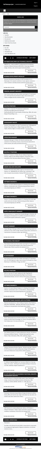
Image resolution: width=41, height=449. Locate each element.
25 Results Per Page (22, 58)
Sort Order (32, 58)
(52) (5, 33)
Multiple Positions (9, 106)
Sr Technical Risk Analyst (12, 241)
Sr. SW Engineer (9, 255)
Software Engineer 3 (10, 196)
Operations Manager (10, 137)
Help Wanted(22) (8, 37)
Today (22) (7, 49)
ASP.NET (15, 381)
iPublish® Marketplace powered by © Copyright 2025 (20, 447)
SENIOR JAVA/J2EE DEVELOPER (12, 167)
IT (4, 344)
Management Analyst (10, 122)
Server (6, 315)
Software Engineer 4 (10, 181)
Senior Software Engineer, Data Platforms (17, 300)
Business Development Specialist (14, 76)
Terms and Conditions (20, 444)
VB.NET (19, 381)
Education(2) (8, 39)
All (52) (6, 47)
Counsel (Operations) (10, 420)
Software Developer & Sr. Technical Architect (18, 61)
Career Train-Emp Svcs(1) (10, 43)
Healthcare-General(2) (10, 41)
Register (36, 6)
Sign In (35, 2)
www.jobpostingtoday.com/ (19, 291)
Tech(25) (7, 35)
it (4, 329)
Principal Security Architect (12, 91)
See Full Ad (30, 70)
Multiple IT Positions (10, 152)
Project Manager (9, 226)
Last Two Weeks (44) (10, 53)
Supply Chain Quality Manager (13, 211)
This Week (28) (8, 51)
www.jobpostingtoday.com (10, 188)
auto (5, 390)
